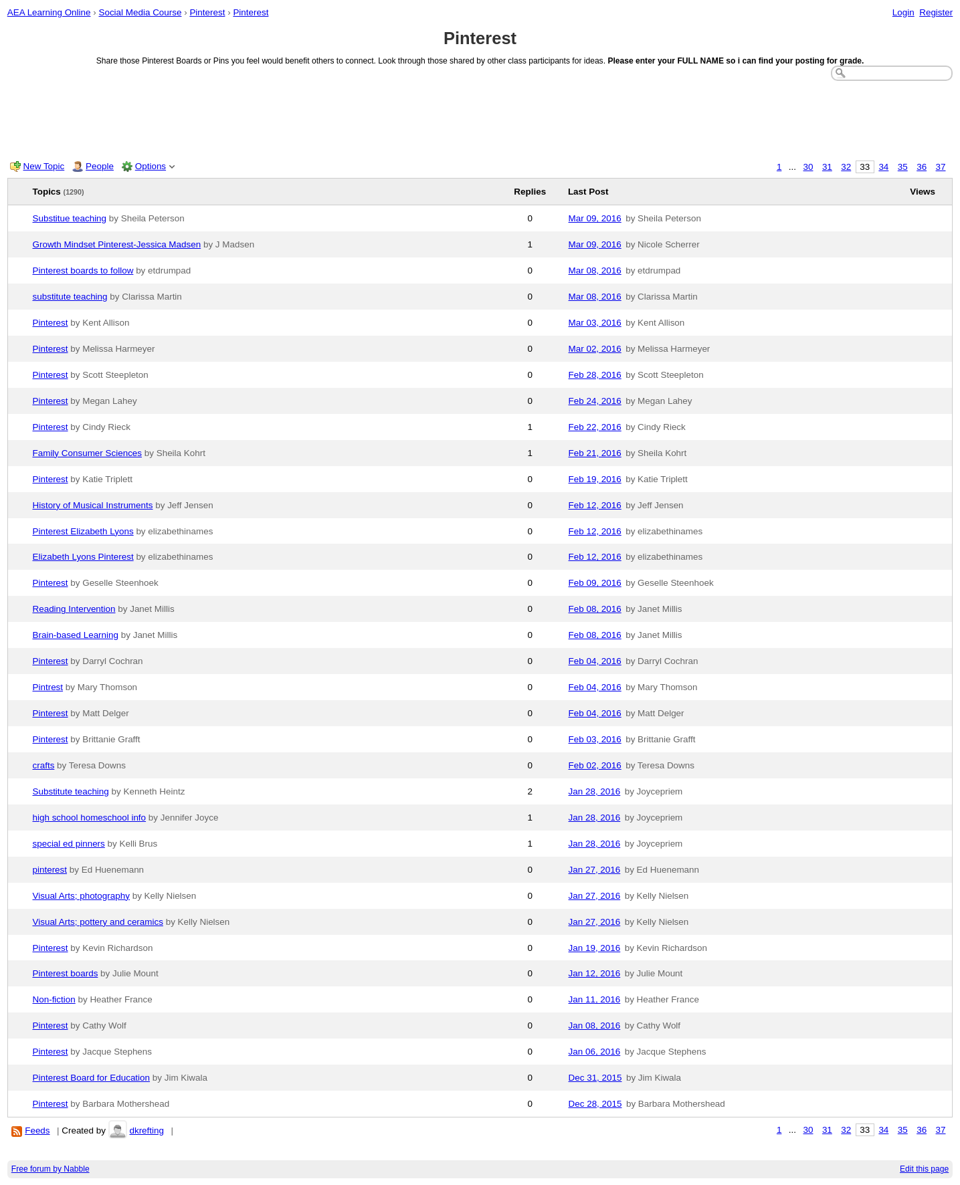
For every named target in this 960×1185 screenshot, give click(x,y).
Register (936, 12)
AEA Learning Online (49, 12)
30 (808, 167)
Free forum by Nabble (50, 1169)
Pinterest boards (65, 973)
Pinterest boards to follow (83, 270)
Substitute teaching (71, 791)
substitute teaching (70, 297)
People (100, 166)
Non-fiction (54, 999)
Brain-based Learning (76, 635)
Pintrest (48, 687)
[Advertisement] (480, 118)
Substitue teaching (70, 218)
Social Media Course (139, 12)
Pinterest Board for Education (92, 1078)
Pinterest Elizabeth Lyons (83, 531)
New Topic (44, 166)
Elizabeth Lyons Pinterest (83, 557)
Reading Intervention (74, 609)
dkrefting (146, 1130)
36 (922, 167)
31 (827, 167)
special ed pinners (69, 844)
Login (903, 12)
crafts (44, 765)
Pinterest (207, 12)
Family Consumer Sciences (87, 453)
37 (941, 167)
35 (903, 167)
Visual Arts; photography (81, 896)
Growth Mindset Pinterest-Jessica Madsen (117, 244)
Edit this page (924, 1169)
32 (846, 167)
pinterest (50, 870)
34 (883, 167)
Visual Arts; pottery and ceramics (98, 922)
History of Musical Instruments (93, 505)
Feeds (37, 1130)
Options (150, 166)
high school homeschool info (90, 818)
